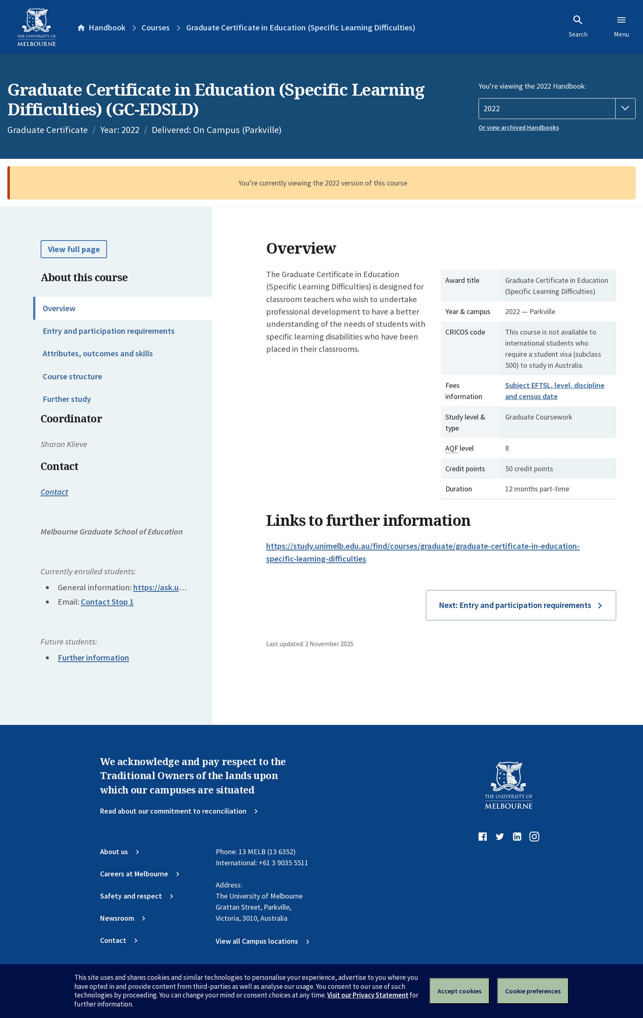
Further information (93, 657)
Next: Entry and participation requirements (515, 605)
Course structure (72, 376)
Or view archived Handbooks (519, 127)
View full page (74, 249)
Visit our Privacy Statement (367, 995)
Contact (54, 491)
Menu (621, 26)
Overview (59, 308)
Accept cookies (459, 991)
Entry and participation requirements (109, 331)
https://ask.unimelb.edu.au (181, 587)
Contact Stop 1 (107, 601)
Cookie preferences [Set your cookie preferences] (533, 991)
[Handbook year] (557, 109)
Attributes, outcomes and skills (98, 353)
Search (578, 26)
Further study (67, 399)
